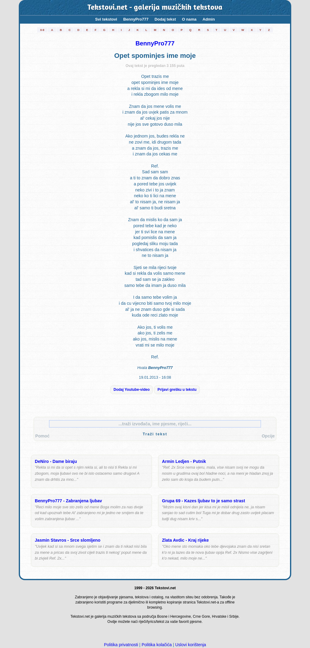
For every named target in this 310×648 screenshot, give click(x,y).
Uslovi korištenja (190, 644)
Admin (209, 19)
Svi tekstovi (106, 19)
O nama (189, 19)
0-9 (42, 30)
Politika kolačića (157, 644)
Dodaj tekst (165, 19)
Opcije (268, 436)
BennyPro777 (136, 19)
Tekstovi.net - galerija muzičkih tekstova (155, 8)
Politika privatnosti (121, 644)
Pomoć (42, 436)
